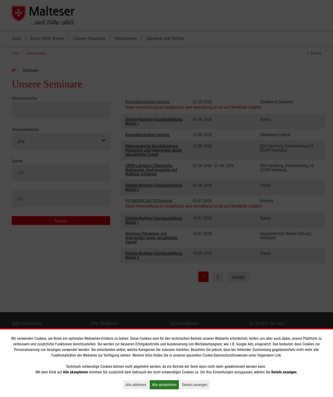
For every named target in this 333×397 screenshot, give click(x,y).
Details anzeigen (196, 384)
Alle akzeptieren (165, 384)
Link (278, 355)
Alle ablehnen (137, 384)
